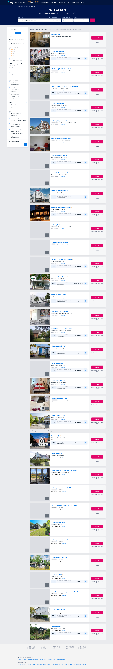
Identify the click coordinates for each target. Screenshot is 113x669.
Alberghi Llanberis (22, 659)
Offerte (61, 2)
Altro (82, 2)
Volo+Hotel (18, 2)
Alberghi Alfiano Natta (33, 659)
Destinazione (20, 17)
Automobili (54, 2)
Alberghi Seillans (51, 659)
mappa (62, 38)
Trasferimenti (76, 2)
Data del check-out (66, 17)
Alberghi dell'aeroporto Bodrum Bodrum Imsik (75, 664)
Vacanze (36, 2)
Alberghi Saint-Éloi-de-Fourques (44, 664)
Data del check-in (53, 17)
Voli (24, 2)
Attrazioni (67, 2)
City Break (30, 2)
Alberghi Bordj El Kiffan (58, 664)
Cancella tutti (23, 36)
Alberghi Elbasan (61, 659)
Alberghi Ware (43, 659)
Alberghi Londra (31, 664)
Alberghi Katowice (22, 664)
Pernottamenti (45, 2)
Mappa (18, 33)
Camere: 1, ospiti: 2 (80, 20)
